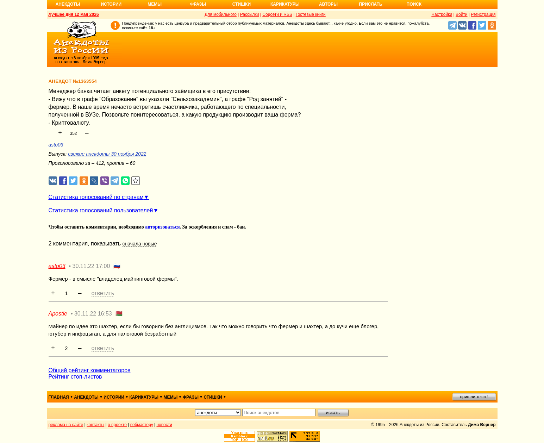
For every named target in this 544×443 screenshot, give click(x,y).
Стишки (241, 4)
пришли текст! (474, 396)
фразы (191, 397)
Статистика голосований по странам (96, 197)
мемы (171, 397)
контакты (95, 424)
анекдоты (86, 397)
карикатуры (143, 397)
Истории (111, 4)
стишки (213, 397)
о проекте (117, 424)
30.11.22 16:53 (93, 314)
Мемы (155, 4)
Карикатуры (285, 4)
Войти (462, 14)
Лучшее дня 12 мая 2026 (74, 14)
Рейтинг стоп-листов (75, 377)
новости (164, 424)
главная (59, 397)
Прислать (370, 4)
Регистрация (483, 14)
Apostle (58, 314)
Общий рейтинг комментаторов (90, 370)
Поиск (414, 4)
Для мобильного (221, 14)
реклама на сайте (66, 424)
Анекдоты (68, 4)
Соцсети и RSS (277, 14)
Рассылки (249, 14)
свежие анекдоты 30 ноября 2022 (107, 154)
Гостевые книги (311, 14)
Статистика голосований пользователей (101, 210)
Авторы (328, 4)
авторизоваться (162, 227)
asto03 (56, 145)
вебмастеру (141, 424)
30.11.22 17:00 (91, 266)
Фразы (198, 4)
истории (114, 397)
